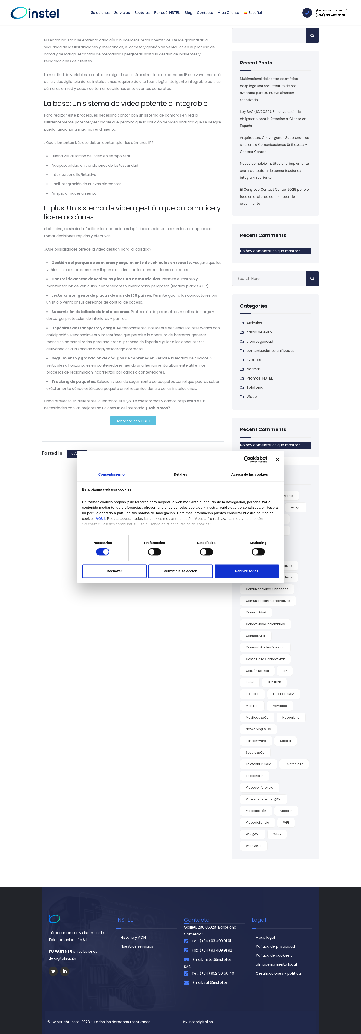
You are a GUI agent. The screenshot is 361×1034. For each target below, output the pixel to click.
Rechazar (114, 571)
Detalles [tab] (180, 474)
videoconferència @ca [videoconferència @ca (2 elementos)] (263, 798)
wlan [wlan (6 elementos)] (277, 833)
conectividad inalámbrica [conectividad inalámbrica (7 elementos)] (265, 623)
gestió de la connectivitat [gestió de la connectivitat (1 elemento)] (265, 658)
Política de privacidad (275, 946)
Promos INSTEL (260, 377)
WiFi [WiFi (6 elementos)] (286, 822)
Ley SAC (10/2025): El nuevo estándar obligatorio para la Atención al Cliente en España (274, 118)
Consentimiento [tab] (111, 474)
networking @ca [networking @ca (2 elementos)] (258, 728)
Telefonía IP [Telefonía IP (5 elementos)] (294, 763)
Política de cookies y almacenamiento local (276, 960)
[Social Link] (53, 970)
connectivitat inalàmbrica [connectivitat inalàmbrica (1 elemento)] (265, 647)
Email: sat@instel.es (210, 983)
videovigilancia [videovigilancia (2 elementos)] (257, 822)
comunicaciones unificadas (271, 350)
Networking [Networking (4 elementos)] (291, 717)
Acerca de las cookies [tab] (249, 474)
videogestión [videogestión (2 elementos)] (256, 810)
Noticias (254, 368)
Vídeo (252, 396)
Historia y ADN (133, 937)
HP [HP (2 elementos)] (285, 670)
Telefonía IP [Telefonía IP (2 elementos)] (254, 775)
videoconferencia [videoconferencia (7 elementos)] (259, 787)
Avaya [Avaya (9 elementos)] (295, 507)
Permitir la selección (180, 571)
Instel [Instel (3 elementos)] (250, 682)
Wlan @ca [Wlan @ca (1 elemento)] (254, 845)
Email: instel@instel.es (212, 959)
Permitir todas (246, 571)
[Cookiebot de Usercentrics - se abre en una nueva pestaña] (247, 459)
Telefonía (255, 386)
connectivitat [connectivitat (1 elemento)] (256, 635)
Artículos (255, 322)
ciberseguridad (260, 340)
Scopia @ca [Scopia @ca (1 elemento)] (255, 752)
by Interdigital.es (198, 1022)
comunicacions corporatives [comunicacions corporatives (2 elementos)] (268, 600)
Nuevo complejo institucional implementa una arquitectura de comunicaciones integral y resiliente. (275, 170)
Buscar (312, 35)
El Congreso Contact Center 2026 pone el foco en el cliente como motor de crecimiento (275, 196)
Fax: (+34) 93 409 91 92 (212, 950)
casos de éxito (259, 331)
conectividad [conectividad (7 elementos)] (256, 612)
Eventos (254, 359)
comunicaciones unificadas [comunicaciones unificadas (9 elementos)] (267, 588)
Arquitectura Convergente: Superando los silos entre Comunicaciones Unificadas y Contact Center (275, 144)
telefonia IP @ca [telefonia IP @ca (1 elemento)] (258, 763)
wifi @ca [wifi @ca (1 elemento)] (252, 833)
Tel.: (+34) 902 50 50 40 (213, 973)
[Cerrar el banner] (277, 459)
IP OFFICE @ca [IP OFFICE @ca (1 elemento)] (283, 693)
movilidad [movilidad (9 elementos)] (280, 705)
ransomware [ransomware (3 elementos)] (256, 740)
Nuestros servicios (136, 946)
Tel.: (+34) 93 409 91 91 (211, 941)
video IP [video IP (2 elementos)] (286, 810)
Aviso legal (265, 937)
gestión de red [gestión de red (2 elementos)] (257, 670)
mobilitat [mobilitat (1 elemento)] (252, 705)
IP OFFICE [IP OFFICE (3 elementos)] (274, 682)
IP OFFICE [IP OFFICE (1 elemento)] (252, 693)
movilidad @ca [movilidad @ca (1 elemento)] (257, 717)
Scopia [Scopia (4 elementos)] (285, 740)
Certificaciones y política (278, 974)
